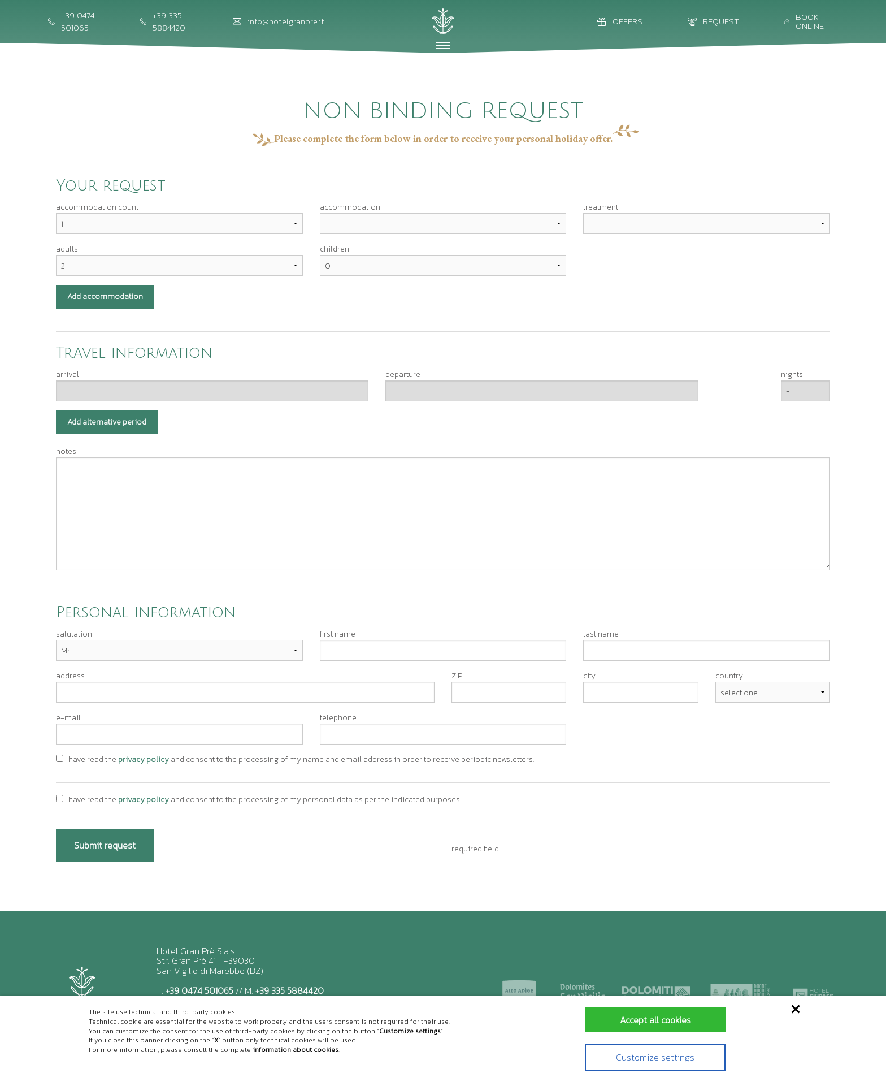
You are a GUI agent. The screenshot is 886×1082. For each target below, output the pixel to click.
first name (337, 634)
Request (713, 21)
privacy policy (143, 759)
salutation (74, 634)
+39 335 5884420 (289, 990)
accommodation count (97, 207)
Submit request (105, 845)
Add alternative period (106, 422)
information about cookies (295, 1050)
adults (67, 249)
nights (792, 374)
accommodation (350, 207)
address (70, 676)
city (589, 676)
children (334, 249)
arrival (67, 374)
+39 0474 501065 (199, 990)
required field (475, 849)
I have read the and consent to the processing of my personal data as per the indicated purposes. (258, 800)
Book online (804, 21)
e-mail (68, 718)
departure (402, 374)
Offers (619, 21)
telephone (338, 718)
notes (66, 451)
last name (601, 634)
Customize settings (648, 1057)
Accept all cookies (648, 1020)
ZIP (456, 676)
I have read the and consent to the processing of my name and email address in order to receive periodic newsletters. (295, 759)
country (729, 676)
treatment (600, 207)
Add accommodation (105, 296)
